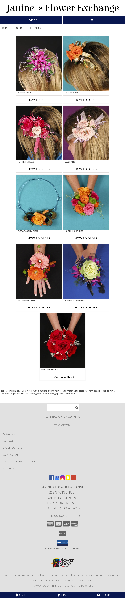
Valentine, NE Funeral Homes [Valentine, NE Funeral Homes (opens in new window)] (22, 575)
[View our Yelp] (73, 479)
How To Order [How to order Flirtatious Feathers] (39, 238)
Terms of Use (85, 585)
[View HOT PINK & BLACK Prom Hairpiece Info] (39, 133)
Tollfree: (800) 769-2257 (62, 508)
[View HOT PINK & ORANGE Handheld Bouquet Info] (86, 202)
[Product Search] (63, 407)
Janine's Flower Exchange (62, 8)
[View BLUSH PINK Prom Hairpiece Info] (86, 133)
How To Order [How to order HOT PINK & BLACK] (39, 169)
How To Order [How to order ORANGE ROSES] (86, 100)
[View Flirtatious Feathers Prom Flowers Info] (39, 202)
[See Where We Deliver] (62, 425)
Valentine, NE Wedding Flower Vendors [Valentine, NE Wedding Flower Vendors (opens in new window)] (96, 575)
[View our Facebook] (51, 479)
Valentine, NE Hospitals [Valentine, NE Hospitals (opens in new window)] (56, 575)
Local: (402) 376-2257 (62, 503)
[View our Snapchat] (68, 479)
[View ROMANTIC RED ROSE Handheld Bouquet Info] (62, 340)
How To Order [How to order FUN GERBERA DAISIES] (39, 307)
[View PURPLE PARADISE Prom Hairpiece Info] (39, 63)
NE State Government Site (77, 580)
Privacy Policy (40, 585)
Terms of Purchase (63, 585)
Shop (31, 19)
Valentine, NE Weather (45, 580)
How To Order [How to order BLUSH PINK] (86, 169)
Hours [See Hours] (104, 595)
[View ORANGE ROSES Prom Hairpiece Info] (86, 63)
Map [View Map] (62, 595)
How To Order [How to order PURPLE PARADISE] (39, 100)
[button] (62, 543)
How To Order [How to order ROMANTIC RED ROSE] (62, 377)
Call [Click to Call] (21, 595)
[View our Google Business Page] (57, 479)
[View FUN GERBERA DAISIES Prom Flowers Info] (39, 271)
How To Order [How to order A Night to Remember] (86, 307)
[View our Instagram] (62, 479)
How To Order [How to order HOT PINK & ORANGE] (86, 238)
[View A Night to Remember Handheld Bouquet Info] (86, 271)
